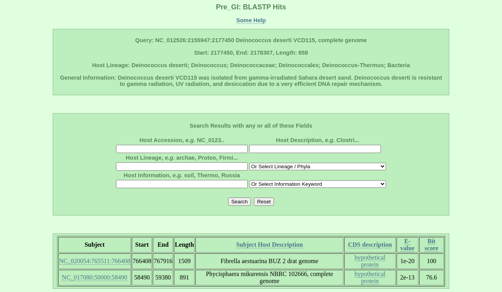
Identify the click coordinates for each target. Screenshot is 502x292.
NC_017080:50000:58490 (94, 277)
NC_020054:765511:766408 (94, 261)
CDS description (370, 244)
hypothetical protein (369, 261)
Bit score (431, 244)
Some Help (251, 20)
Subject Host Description (269, 244)
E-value (407, 244)
